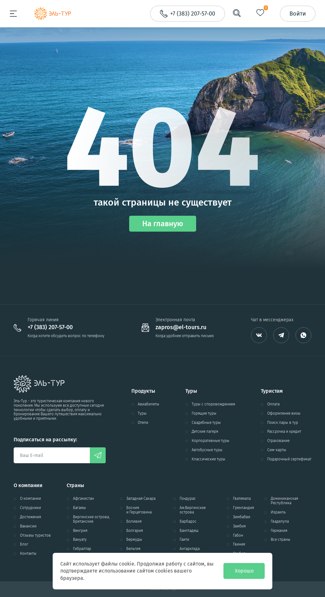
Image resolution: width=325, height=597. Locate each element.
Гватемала (242, 499)
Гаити (184, 540)
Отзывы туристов (35, 535)
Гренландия (243, 508)
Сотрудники (30, 508)
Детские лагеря (205, 432)
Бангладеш (189, 531)
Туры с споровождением (213, 404)
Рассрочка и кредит (284, 432)
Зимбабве (241, 517)
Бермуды (134, 540)
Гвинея (239, 544)
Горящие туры (204, 413)
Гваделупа (280, 521)
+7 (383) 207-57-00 (50, 327)
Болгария (134, 531)
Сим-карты (276, 450)
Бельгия (133, 549)
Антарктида (190, 549)
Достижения (30, 517)
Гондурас (188, 499)
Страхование (278, 441)
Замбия (239, 526)
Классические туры (208, 459)
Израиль (278, 512)
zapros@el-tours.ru (181, 327)
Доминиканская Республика (284, 501)
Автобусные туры (207, 450)
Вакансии (28, 526)
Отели (143, 423)
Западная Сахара (141, 499)
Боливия (134, 521)
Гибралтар (82, 549)
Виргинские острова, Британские (91, 519)
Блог (24, 544)
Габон (238, 535)
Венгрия (80, 531)
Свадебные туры (206, 423)
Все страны (280, 540)
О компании (30, 499)
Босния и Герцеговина (139, 510)
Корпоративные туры (210, 441)
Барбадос (188, 521)
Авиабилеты (148, 404)
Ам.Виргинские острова (193, 510)
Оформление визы (284, 413)
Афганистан (83, 499)
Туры (142, 413)
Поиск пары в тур (282, 423)
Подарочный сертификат (289, 459)
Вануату (80, 540)
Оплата (273, 404)
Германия (279, 531)
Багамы (79, 508)
